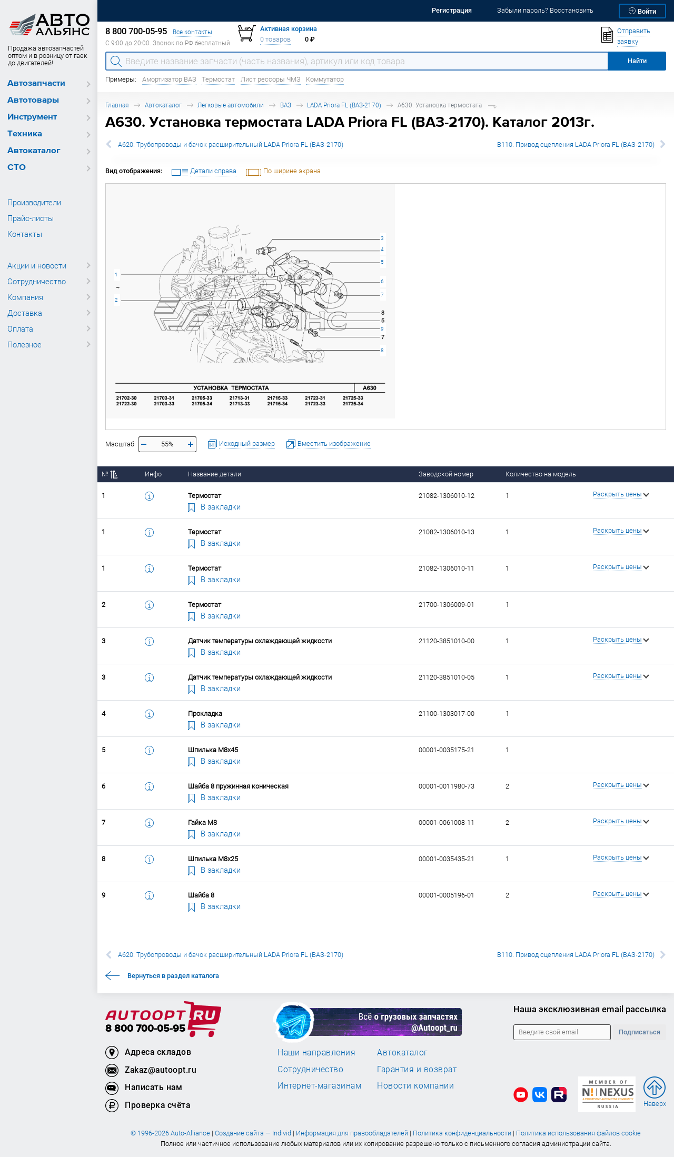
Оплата (20, 328)
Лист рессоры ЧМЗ (271, 79)
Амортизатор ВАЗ (169, 79)
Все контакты (192, 32)
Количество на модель (541, 474)
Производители (34, 202)
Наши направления (316, 1052)
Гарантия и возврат (417, 1069)
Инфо (153, 474)
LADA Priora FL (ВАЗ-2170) (344, 105)
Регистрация (452, 10)
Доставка (24, 312)
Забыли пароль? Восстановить (545, 10)
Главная (116, 105)
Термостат (218, 79)
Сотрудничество (36, 281)
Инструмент (32, 117)
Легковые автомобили (230, 105)
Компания (25, 297)
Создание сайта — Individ (253, 1133)
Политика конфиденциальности (462, 1133)
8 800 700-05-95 (145, 1029)
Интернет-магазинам (319, 1085)
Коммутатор (325, 79)
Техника (24, 133)
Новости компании (415, 1085)
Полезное (24, 344)
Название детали (214, 474)
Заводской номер (446, 474)
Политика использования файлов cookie (578, 1133)
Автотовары (33, 100)
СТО (16, 167)
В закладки (214, 506)
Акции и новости (36, 265)
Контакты (24, 233)
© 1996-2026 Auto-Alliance (170, 1133)
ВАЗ (285, 105)
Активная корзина (288, 28)
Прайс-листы (30, 218)
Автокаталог (34, 150)
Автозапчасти (36, 83)
